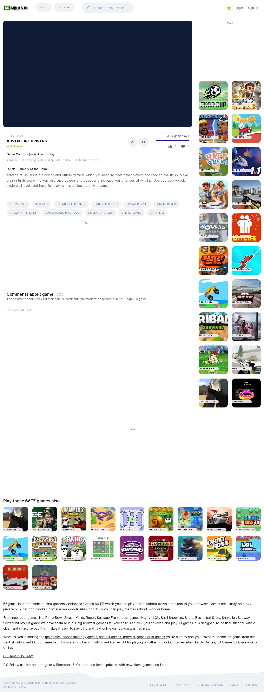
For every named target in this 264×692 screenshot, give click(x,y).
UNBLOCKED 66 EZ (106, 204)
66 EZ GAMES (16, 136)
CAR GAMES (157, 212)
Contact (234, 684)
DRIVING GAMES (131, 212)
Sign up (253, 8)
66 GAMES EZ (18, 204)
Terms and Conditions (210, 684)
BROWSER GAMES (137, 204)
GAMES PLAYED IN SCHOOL (62, 212)
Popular (64, 7)
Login (239, 8)
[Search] (111, 7)
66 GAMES (41, 204)
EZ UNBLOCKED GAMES (71, 204)
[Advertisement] (87, 254)
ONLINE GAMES (166, 204)
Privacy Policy (181, 684)
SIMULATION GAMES (100, 212)
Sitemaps (251, 684)
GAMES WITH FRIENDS (23, 212)
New (43, 7)
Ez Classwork (243, 642)
